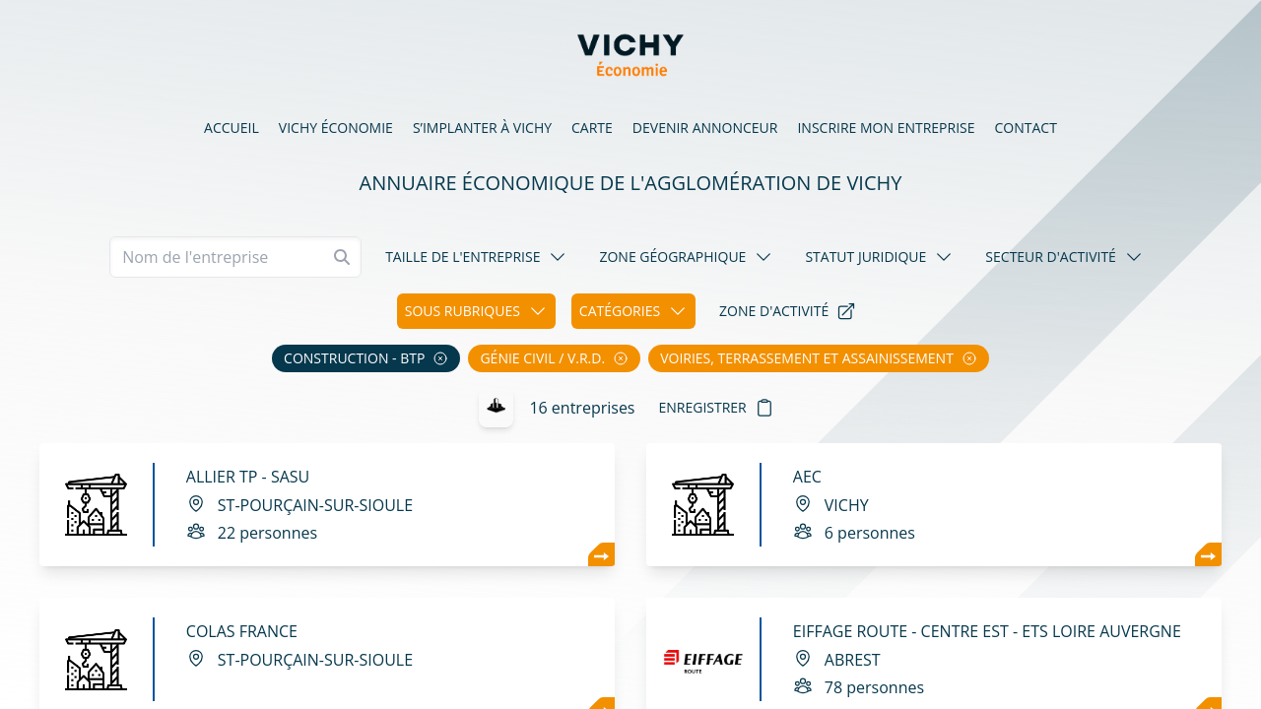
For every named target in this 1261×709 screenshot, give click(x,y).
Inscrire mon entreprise (885, 127)
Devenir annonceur (705, 127)
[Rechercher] (342, 257)
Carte (592, 127)
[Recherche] (235, 257)
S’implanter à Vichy (482, 127)
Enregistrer (715, 408)
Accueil (231, 127)
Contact (1026, 127)
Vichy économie (336, 127)
